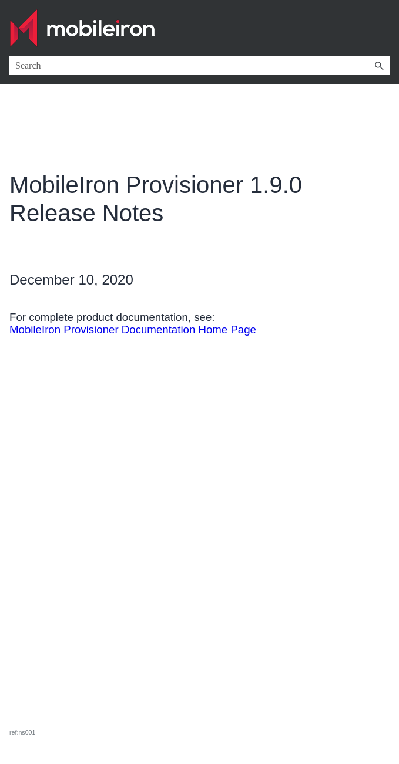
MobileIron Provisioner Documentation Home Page (132, 329)
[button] (379, 65)
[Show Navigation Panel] (383, 28)
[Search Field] (199, 65)
